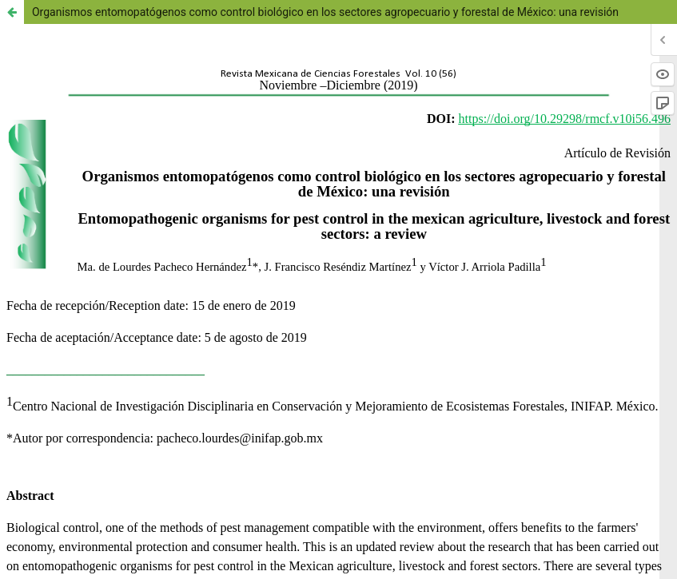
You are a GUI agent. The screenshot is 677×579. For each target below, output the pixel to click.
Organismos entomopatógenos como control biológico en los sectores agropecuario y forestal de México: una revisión (325, 12)
